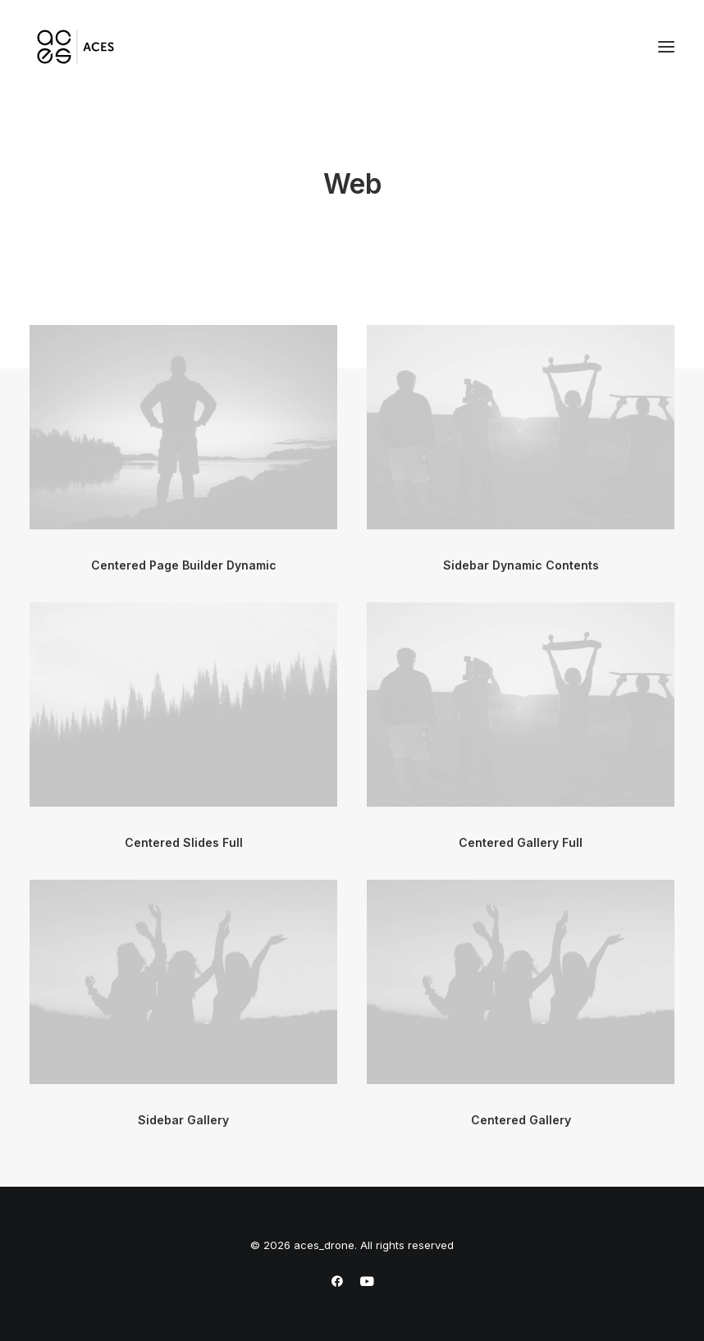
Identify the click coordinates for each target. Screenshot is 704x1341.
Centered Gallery (521, 1120)
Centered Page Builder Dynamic (184, 565)
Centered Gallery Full (521, 842)
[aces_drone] (75, 46)
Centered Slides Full (184, 842)
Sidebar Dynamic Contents (521, 565)
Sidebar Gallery (183, 1120)
